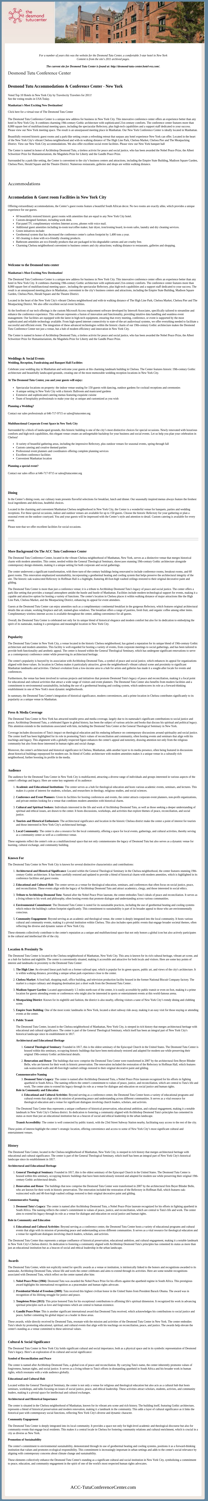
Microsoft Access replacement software (88, 310)
